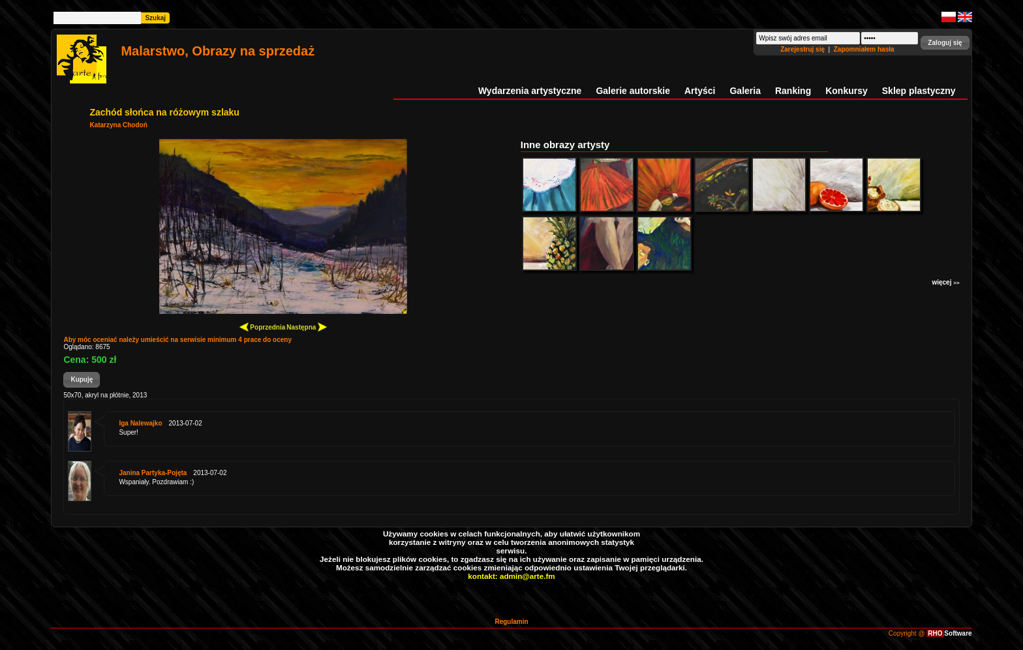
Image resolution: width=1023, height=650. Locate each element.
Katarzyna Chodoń (118, 125)
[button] (945, 43)
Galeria (744, 90)
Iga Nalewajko (140, 423)
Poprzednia (262, 326)
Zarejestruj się (803, 49)
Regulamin (511, 621)
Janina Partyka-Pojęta (153, 472)
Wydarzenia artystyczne (529, 90)
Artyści (699, 90)
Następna (306, 326)
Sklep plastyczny (919, 90)
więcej (945, 282)
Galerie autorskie (633, 90)
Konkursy (846, 90)
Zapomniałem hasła (864, 49)
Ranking (793, 90)
